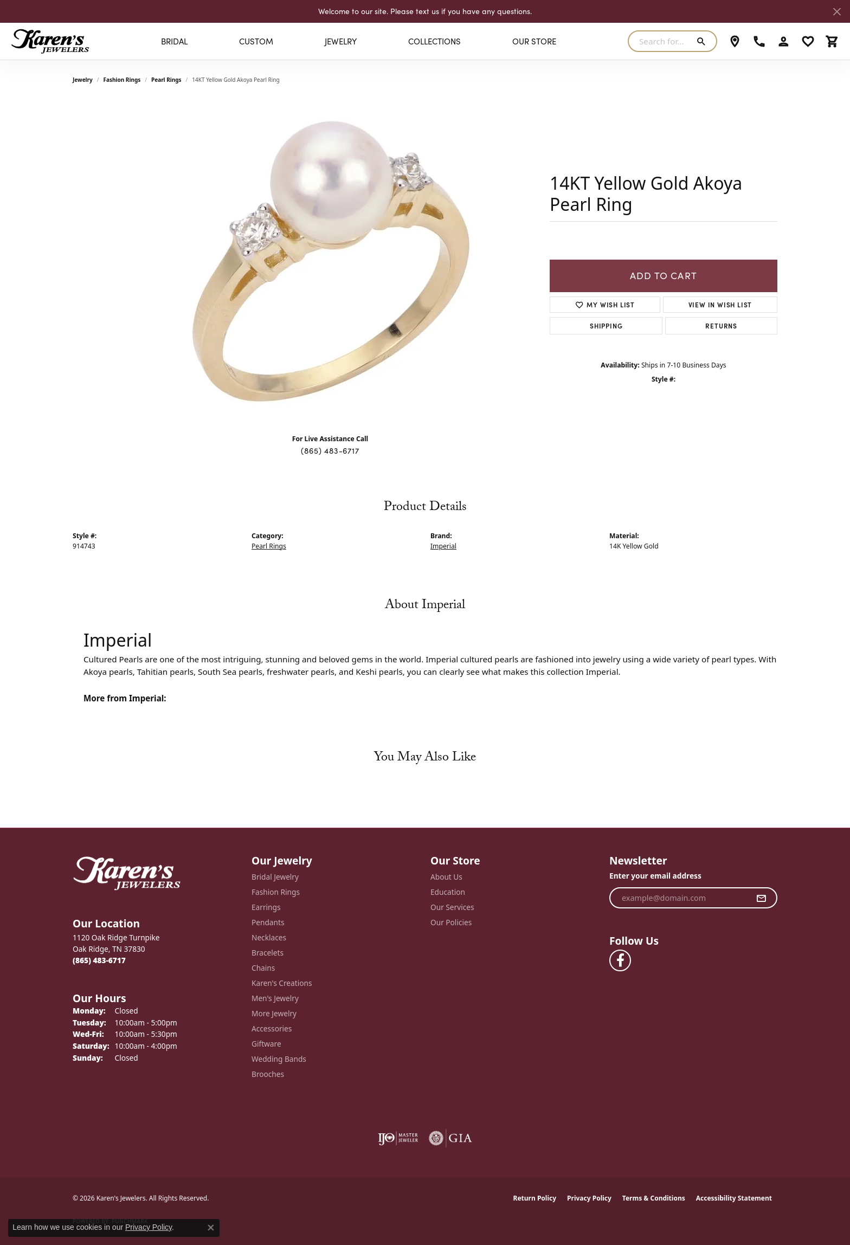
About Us (446, 877)
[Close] (836, 11)
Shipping (606, 325)
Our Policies (451, 922)
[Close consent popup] (211, 1227)
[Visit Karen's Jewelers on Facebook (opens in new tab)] (620, 960)
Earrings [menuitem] (266, 907)
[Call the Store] (99, 960)
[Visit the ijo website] (398, 1138)
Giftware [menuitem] (266, 1043)
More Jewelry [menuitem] (274, 1013)
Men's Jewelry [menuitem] (275, 998)
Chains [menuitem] (263, 968)
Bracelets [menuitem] (268, 952)
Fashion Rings (122, 79)
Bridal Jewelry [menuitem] (275, 877)
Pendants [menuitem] (268, 922)
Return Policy (535, 1198)
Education (447, 892)
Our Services (452, 907)
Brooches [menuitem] (268, 1074)
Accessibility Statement (734, 1198)
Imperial (443, 546)
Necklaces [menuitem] (269, 937)
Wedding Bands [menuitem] (279, 1059)
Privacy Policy (589, 1198)
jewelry (83, 79)
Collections (434, 41)
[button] (783, 41)
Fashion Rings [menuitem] (276, 892)
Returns (721, 325)
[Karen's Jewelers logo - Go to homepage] (50, 41)
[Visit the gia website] (450, 1138)
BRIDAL (174, 41)
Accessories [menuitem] (272, 1028)
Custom (256, 41)
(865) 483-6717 (330, 450)
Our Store (534, 41)
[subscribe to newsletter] (761, 898)
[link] (735, 41)
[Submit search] (703, 41)
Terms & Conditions (653, 1198)
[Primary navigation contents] (358, 41)
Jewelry (341, 41)
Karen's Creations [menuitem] (282, 983)
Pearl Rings (166, 79)
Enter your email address (655, 875)
